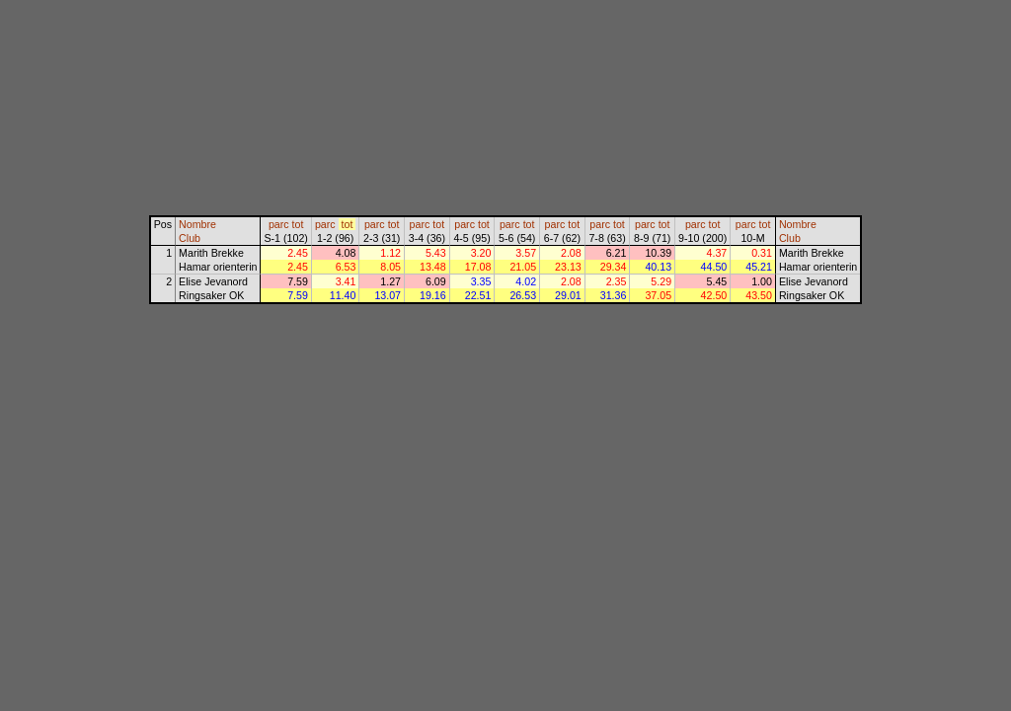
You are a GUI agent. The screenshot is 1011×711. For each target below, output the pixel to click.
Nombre (197, 224)
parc (279, 224)
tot (298, 224)
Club (189, 238)
